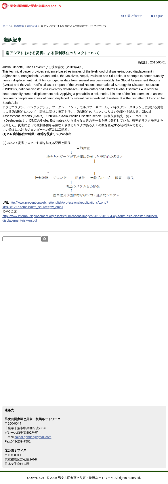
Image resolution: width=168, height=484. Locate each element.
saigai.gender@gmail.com (33, 437)
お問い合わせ (133, 16)
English (158, 16)
